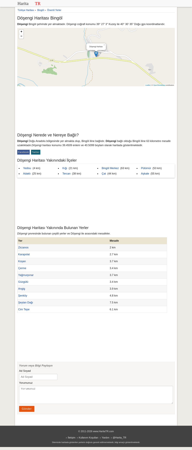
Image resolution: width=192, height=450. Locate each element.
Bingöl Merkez (110, 168)
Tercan (66, 173)
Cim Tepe (24, 309)
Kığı (64, 168)
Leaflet (147, 85)
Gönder (27, 411)
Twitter (35, 152)
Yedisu (27, 168)
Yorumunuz (26, 382)
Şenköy (22, 295)
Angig (21, 288)
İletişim (71, 440)
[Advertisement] (96, 109)
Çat (104, 173)
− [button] (21, 36)
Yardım (105, 440)
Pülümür (146, 168)
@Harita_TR (119, 440)
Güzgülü (23, 281)
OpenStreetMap (159, 85)
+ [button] (21, 32)
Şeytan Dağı (25, 302)
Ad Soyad (25, 370)
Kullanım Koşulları (88, 440)
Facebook (23, 152)
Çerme (22, 268)
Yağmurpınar (26, 275)
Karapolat (24, 254)
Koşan (22, 261)
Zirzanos (23, 247)
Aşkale (145, 173)
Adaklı (27, 173)
